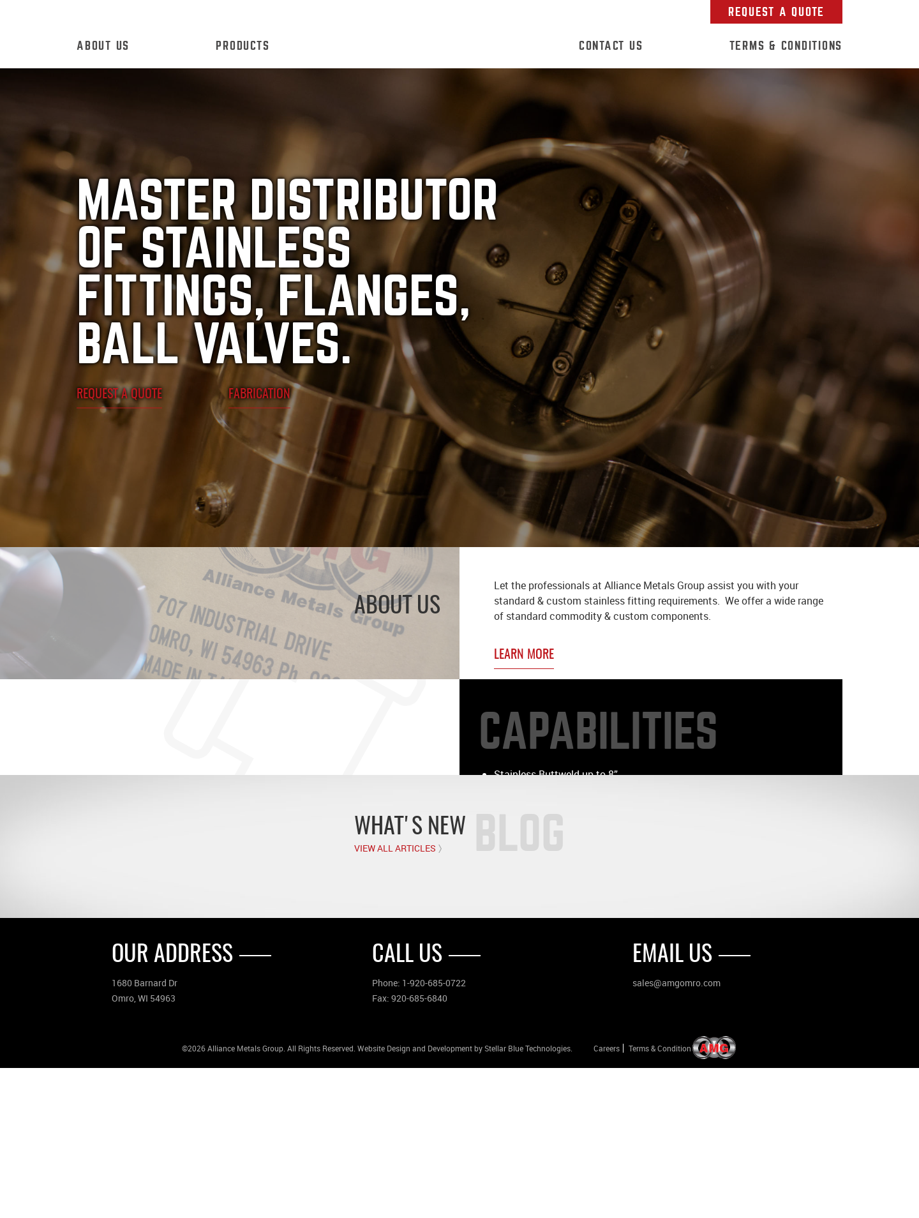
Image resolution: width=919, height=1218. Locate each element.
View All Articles (395, 998)
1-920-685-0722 (434, 1133)
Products (242, 46)
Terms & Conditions (786, 46)
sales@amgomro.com (676, 1133)
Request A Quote (776, 12)
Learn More (524, 655)
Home (424, 46)
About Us (103, 46)
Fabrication (259, 394)
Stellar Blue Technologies (527, 1198)
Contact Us (611, 46)
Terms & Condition (660, 1198)
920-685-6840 (419, 1148)
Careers (607, 1198)
